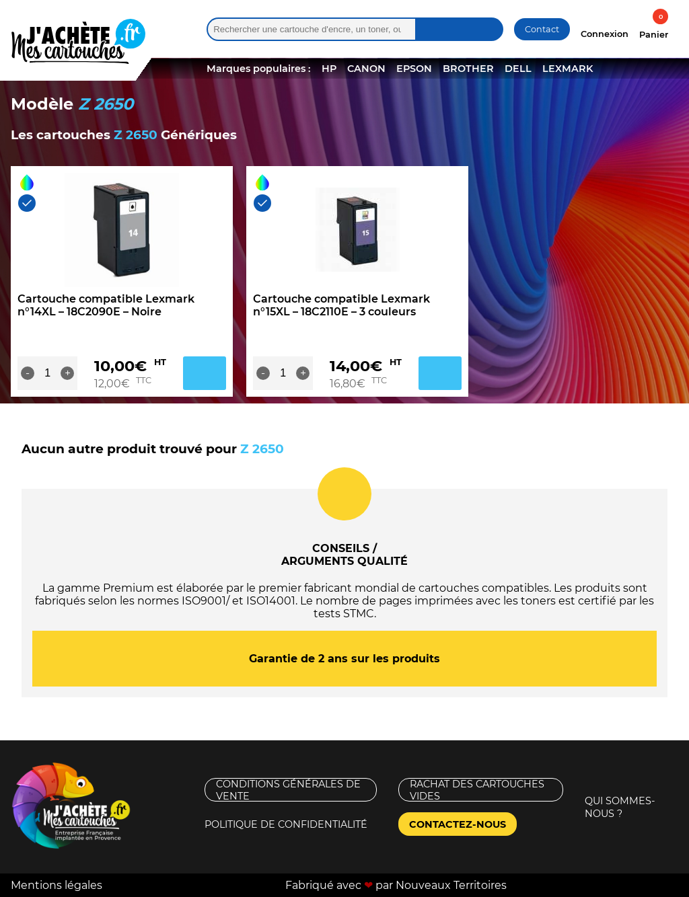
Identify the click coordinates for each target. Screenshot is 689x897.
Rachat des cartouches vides (477, 790)
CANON (366, 69)
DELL (518, 69)
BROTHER (468, 69)
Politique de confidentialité (286, 824)
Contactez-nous (457, 824)
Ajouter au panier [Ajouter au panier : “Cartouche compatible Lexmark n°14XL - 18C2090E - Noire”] (204, 373)
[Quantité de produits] (48, 373)
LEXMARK (567, 69)
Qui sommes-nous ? (620, 807)
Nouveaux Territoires (451, 885)
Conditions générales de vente (288, 790)
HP (329, 69)
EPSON (414, 69)
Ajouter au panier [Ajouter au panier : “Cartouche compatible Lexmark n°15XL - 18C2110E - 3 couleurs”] (440, 373)
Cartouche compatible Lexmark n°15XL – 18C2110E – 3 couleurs (341, 305)
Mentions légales (56, 885)
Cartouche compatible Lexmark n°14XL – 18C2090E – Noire (105, 305)
